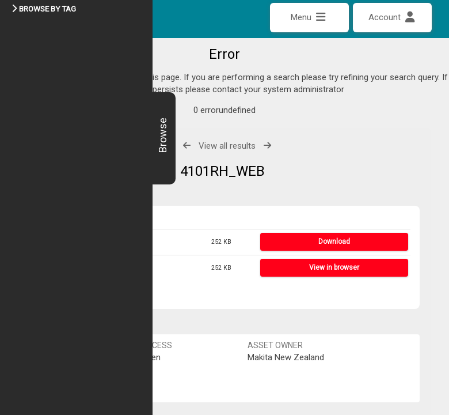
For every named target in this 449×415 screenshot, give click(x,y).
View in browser (334, 242)
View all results (227, 120)
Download (334, 217)
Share (55, 268)
